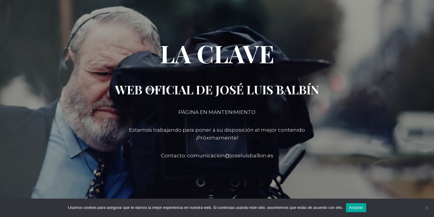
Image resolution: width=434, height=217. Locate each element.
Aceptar (356, 207)
